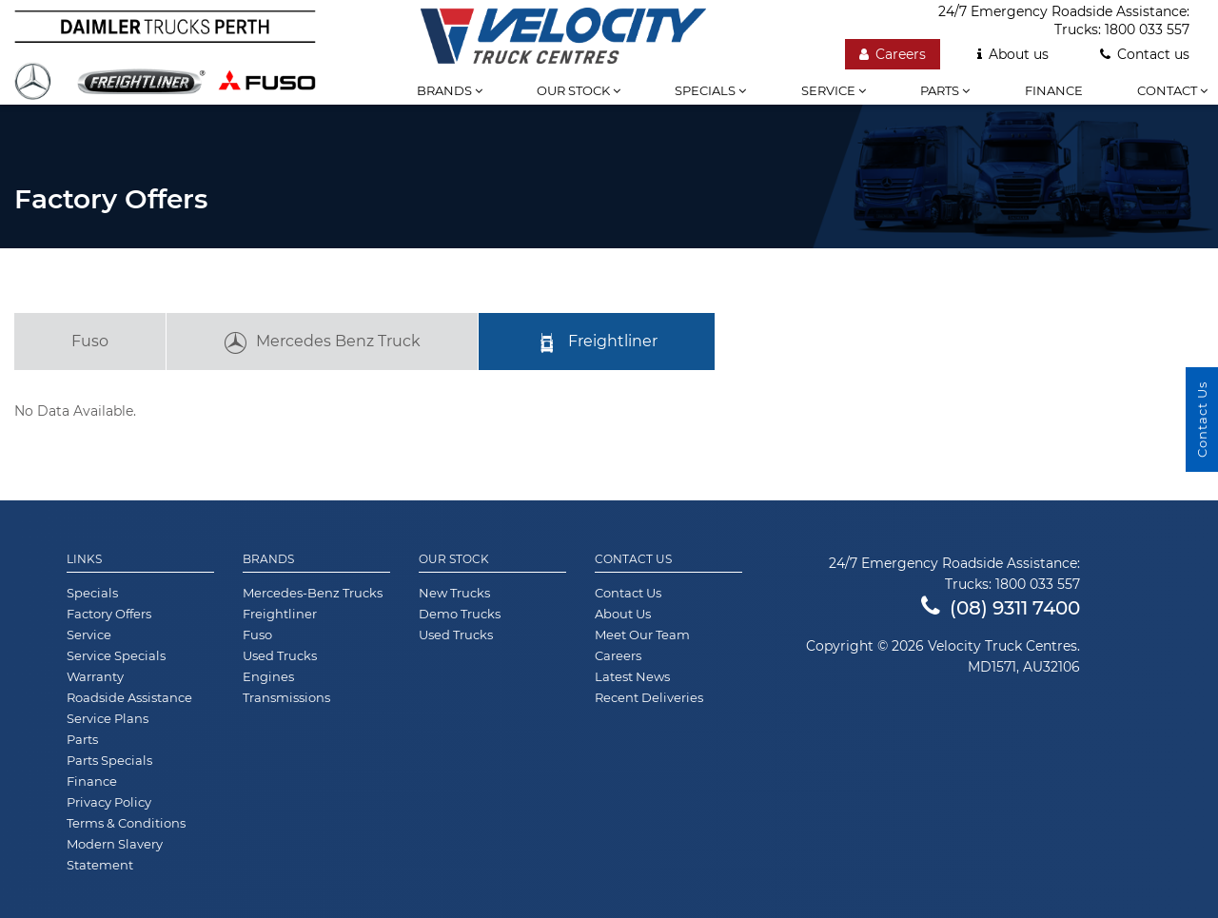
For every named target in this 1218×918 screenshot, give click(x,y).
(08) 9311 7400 (1000, 607)
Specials (710, 90)
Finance (1054, 90)
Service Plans (107, 718)
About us (1013, 54)
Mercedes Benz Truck (322, 343)
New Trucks (454, 592)
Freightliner (597, 343)
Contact (1172, 90)
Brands (449, 90)
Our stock (578, 90)
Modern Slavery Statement (115, 854)
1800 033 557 (1147, 29)
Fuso (89, 341)
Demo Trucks (460, 613)
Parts (945, 90)
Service (833, 90)
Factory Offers (109, 613)
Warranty (95, 676)
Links (84, 559)
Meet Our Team (642, 634)
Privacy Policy (109, 802)
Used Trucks (280, 655)
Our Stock (454, 559)
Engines (268, 676)
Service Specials (116, 655)
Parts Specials (109, 760)
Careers (892, 54)
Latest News (632, 676)
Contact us (1144, 54)
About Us (623, 613)
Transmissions (286, 697)
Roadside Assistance (129, 697)
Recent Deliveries (649, 697)
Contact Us (633, 559)
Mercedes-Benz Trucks (313, 592)
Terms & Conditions (126, 822)
